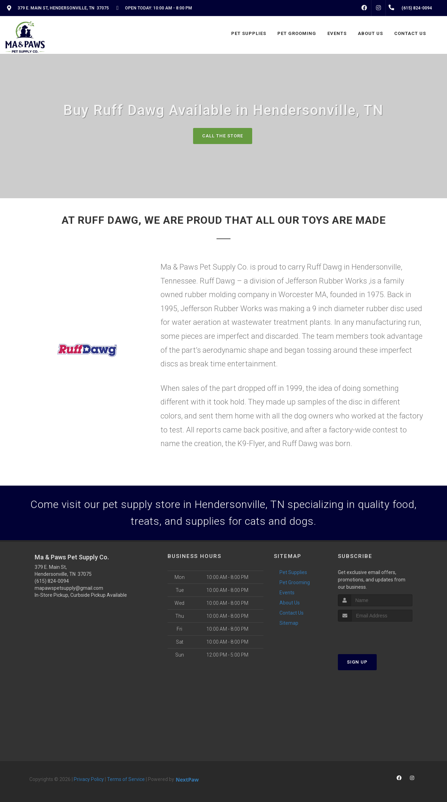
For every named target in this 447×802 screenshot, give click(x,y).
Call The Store (222, 135)
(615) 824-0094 (52, 581)
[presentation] (375, 634)
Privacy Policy (89, 779)
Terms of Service (126, 779)
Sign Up (357, 662)
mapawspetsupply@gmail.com (69, 588)
